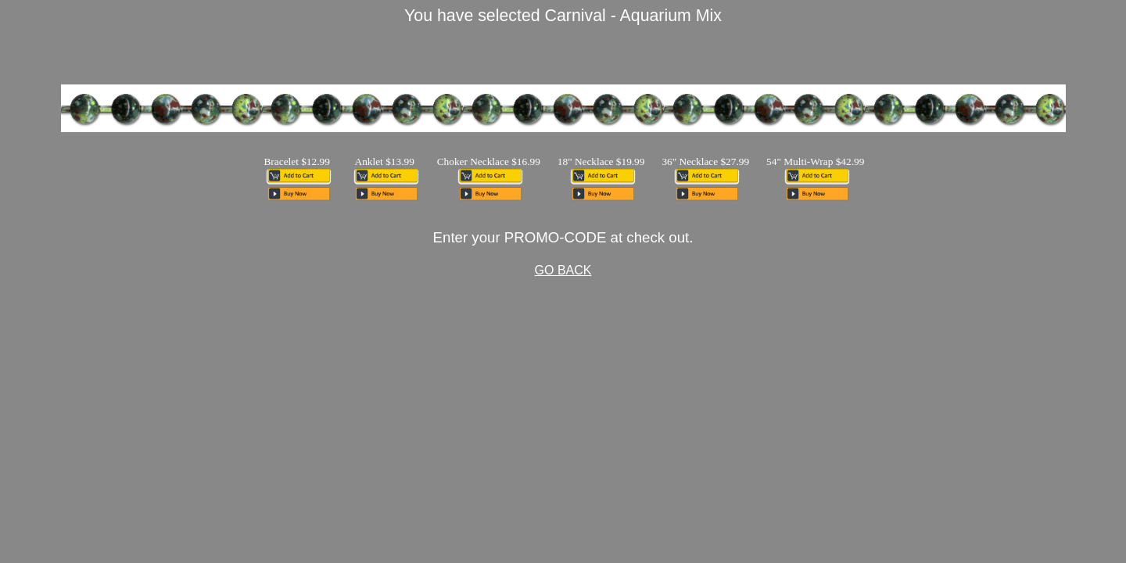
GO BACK (563, 270)
